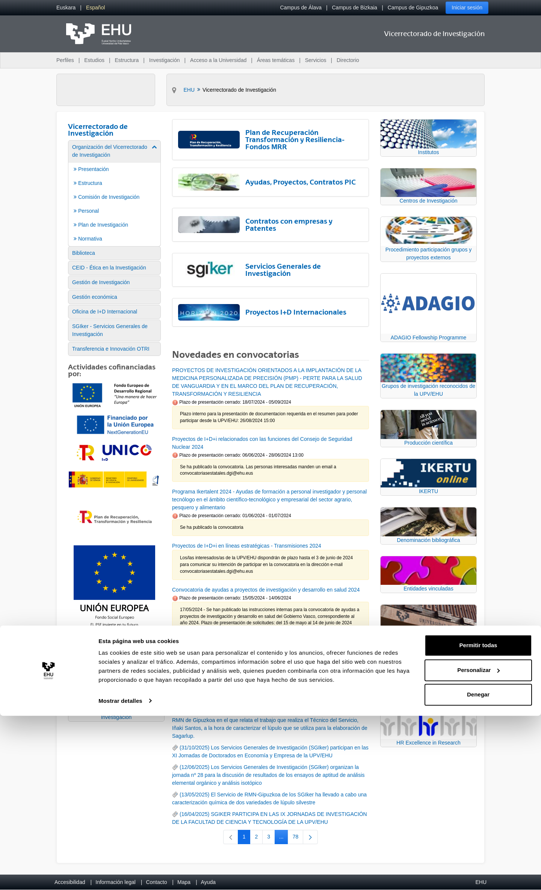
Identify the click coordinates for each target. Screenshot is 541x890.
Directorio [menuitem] (348, 60)
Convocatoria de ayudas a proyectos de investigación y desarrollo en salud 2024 (266, 590)
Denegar (478, 869)
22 (256, 649)
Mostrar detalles (120, 875)
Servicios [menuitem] (315, 60)
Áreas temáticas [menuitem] (276, 60)
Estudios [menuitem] (94, 60)
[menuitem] (66, 7)
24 (286, 649)
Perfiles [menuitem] (65, 60)
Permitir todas (478, 820)
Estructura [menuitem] (127, 60)
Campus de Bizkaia (355, 8)
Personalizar (478, 844)
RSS (185, 693)
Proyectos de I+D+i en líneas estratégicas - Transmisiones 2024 (246, 546)
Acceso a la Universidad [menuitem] (218, 60)
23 (271, 649)
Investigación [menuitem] (164, 60)
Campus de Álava (301, 8)
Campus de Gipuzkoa (413, 8)
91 (315, 649)
